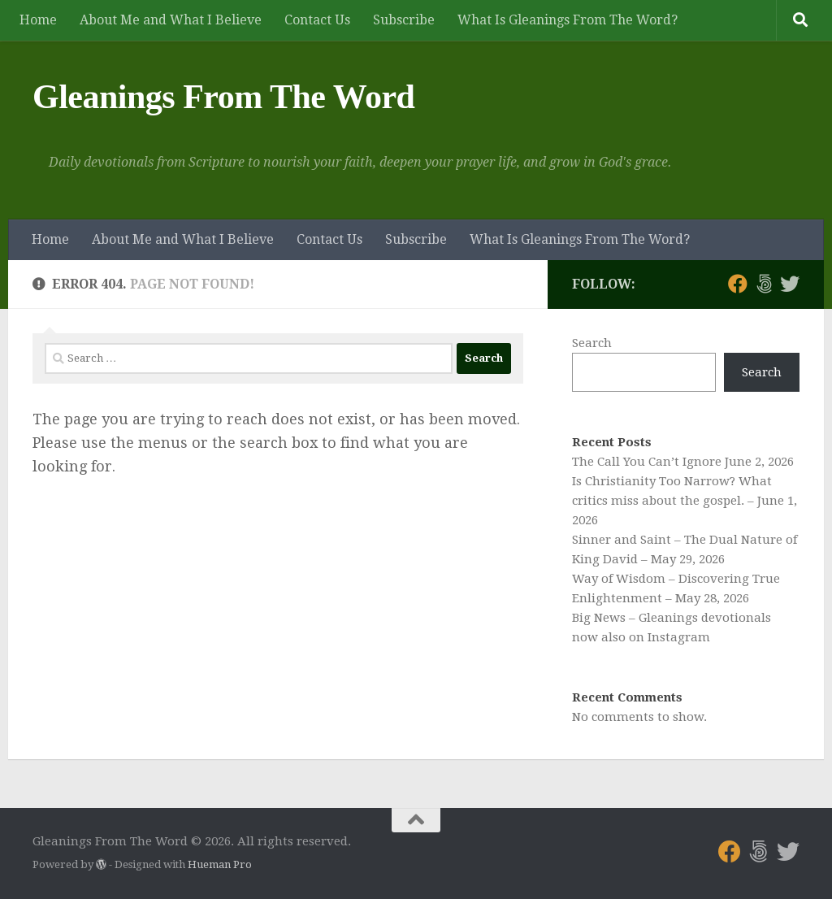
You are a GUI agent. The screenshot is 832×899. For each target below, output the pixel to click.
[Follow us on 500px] (764, 283)
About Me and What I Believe (171, 20)
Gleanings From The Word (223, 96)
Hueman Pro (220, 864)
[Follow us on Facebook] (738, 283)
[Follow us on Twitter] (790, 283)
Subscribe (404, 20)
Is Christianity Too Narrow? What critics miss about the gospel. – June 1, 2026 (684, 501)
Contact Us (317, 20)
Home (38, 20)
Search (592, 343)
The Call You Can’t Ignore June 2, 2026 (683, 461)
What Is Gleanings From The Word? (567, 20)
